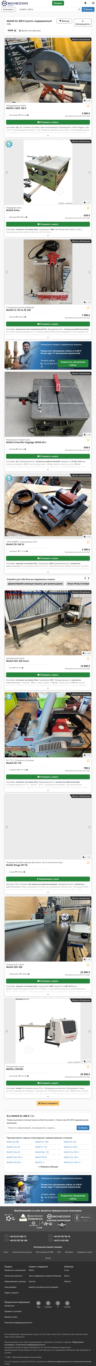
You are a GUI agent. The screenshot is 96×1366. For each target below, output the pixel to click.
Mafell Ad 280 (12, 1141)
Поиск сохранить (48, 1103)
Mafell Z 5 (39, 1162)
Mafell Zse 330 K (71, 1152)
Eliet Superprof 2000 (44, 1252)
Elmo (6, 1252)
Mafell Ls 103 (41, 1147)
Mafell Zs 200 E (71, 1147)
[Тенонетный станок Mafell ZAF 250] (48, 929)
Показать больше (48, 1166)
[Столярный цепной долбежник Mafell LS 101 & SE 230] (48, 272)
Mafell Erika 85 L (14, 1162)
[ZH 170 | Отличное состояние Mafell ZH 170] (48, 724)
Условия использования (82, 1361)
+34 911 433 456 (61, 1240)
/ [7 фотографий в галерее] (87, 202)
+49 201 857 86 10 (62, 1236)
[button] (93, 3)
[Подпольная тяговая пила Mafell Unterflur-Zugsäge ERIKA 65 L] (48, 404)
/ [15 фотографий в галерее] (86, 857)
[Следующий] (89, 70)
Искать (88, 9)
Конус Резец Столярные (80, 583)
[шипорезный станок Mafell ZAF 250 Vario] (48, 622)
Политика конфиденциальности (59, 1361)
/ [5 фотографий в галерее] (87, 536)
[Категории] (9, 9)
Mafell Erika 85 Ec (14, 1157)
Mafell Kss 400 (41, 1141)
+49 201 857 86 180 (18, 1240)
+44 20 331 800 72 (18, 1236)
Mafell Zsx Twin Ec (72, 1162)
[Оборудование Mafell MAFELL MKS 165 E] (48, 70)
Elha (59, 1252)
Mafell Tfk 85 (41, 1157)
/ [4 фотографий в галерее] (87, 100)
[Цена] (77, 114)
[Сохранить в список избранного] (88, 106)
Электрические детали (22, 1252)
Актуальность (83, 22)
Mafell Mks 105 (42, 1152)
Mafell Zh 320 (70, 1141)
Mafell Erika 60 (13, 1147)
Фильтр (64, 21)
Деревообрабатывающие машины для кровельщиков (35, 583)
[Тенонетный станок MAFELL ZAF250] (48, 1031)
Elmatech (69, 1252)
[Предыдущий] (7, 70)
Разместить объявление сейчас (73, 363)
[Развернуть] (48, 135)
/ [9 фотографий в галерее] (87, 302)
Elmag (48, 1258)
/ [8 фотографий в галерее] (87, 434)
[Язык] (89, 3)
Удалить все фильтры (30, 30)
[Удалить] (79, 9)
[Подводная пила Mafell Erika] (48, 172)
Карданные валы (84, 1252)
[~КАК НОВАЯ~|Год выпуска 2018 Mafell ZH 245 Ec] (48, 506)
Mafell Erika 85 (13, 1152)
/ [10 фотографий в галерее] (86, 653)
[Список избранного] (85, 3)
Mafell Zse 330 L (71, 1157)
